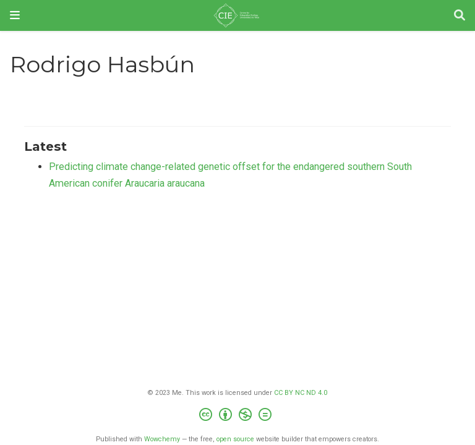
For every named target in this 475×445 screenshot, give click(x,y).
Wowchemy (162, 439)
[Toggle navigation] (15, 15)
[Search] (459, 16)
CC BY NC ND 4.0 (300, 393)
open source (235, 439)
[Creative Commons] (237, 416)
